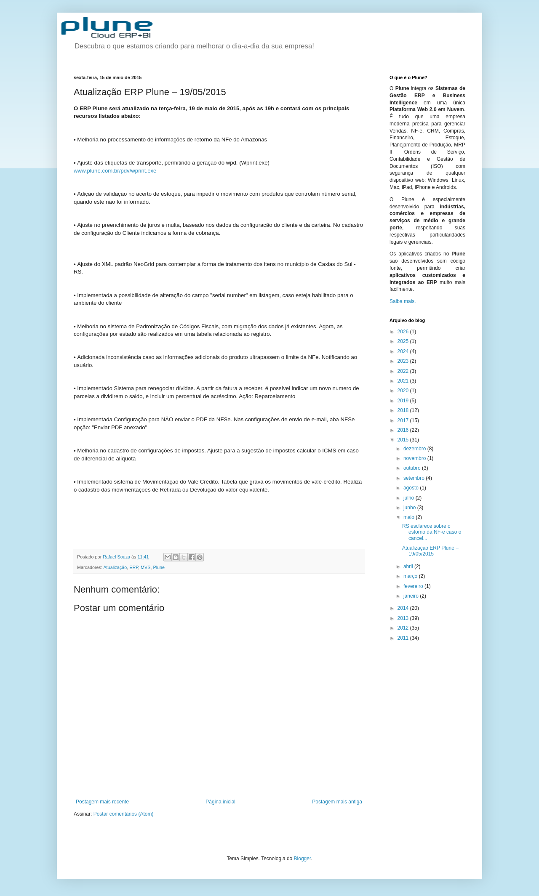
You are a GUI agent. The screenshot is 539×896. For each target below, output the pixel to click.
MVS (145, 567)
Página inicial (220, 802)
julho (409, 498)
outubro (412, 468)
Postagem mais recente (102, 802)
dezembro (415, 449)
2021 (404, 381)
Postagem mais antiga (337, 802)
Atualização (115, 567)
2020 (404, 390)
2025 (404, 341)
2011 (404, 638)
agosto (411, 488)
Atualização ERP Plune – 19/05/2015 (430, 551)
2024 (404, 351)
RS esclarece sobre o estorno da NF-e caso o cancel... (431, 532)
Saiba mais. (403, 301)
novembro (415, 458)
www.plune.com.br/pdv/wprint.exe (115, 171)
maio (409, 517)
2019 (404, 401)
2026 (404, 332)
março (411, 576)
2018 (404, 410)
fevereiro (413, 586)
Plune (159, 567)
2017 (404, 420)
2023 (404, 361)
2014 (404, 608)
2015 (404, 440)
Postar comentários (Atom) (123, 814)
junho (410, 507)
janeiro (411, 596)
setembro (414, 478)
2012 (404, 628)
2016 (404, 430)
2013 (404, 618)
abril (408, 566)
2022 (404, 371)
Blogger (302, 858)
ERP (133, 567)
